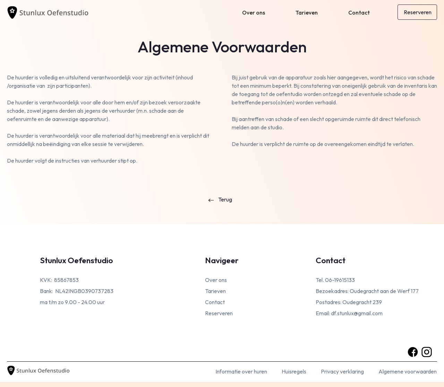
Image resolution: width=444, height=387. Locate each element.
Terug (225, 199)
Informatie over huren (241, 371)
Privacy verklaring (342, 371)
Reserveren (418, 12)
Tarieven (307, 12)
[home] (52, 11)
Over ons (253, 12)
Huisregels (294, 371)
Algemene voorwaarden (407, 371)
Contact (359, 12)
